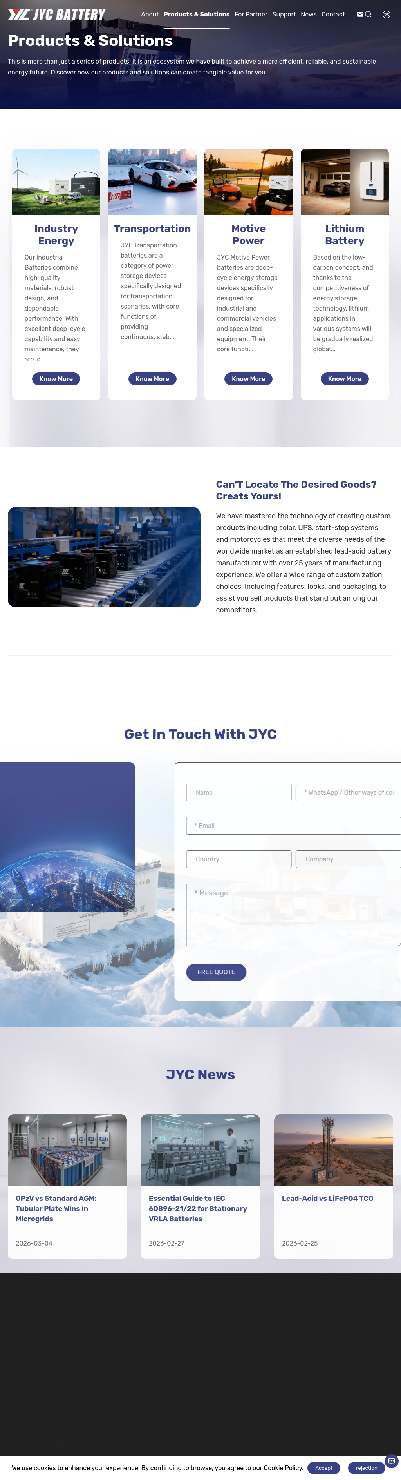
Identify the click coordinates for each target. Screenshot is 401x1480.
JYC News (200, 1077)
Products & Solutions (197, 14)
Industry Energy (56, 235)
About (150, 14)
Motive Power (248, 235)
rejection (367, 1468)
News (309, 14)
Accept (323, 1468)
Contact (333, 14)
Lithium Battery (345, 235)
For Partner (251, 14)
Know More (56, 379)
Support (284, 14)
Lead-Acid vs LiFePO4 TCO (328, 1316)
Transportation (152, 229)
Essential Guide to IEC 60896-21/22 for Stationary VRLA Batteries (198, 1326)
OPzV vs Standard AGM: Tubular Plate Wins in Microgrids (56, 1326)
